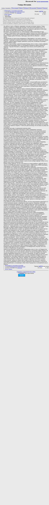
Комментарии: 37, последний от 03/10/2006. (13, 10)
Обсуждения (33, 8)
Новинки (39, 8)
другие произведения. (42, 1)
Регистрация (15, 8)
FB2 (9, 15)
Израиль (9, 14)
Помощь (45, 8)
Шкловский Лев (13, 11)
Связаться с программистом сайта (26, 271)
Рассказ (6, 14)
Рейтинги (26, 8)
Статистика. (18, 13)
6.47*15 (41, 11)
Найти (21, 8)
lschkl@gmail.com (20, 11)
